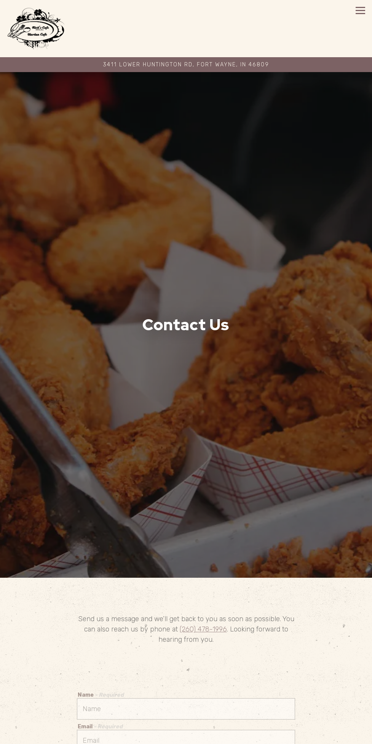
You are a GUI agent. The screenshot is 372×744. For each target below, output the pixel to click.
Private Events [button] (186, 735)
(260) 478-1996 (203, 588)
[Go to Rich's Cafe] (186, 65)
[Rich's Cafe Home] (43, 28)
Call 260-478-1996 (186, 717)
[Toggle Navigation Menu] (360, 10)
